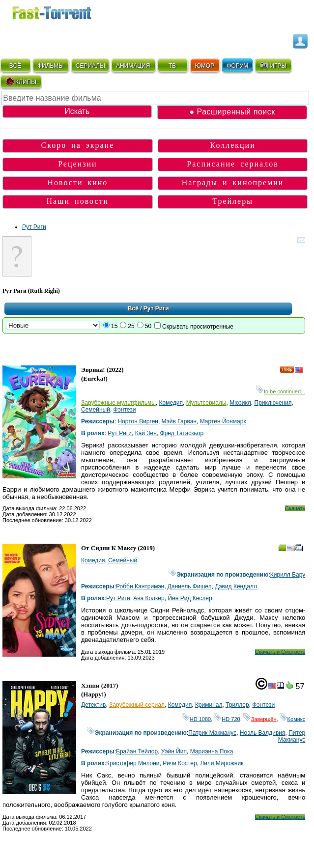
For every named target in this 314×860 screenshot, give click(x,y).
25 (131, 326)
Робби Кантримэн (140, 586)
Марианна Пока (211, 751)
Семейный (95, 409)
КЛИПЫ (20, 81)
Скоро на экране (77, 145)
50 (148, 326)
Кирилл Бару (288, 574)
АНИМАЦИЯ (133, 65)
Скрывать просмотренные (197, 326)
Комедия (171, 402)
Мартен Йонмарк (223, 421)
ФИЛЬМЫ (50, 65)
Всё (133, 308)
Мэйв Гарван (179, 421)
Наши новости (78, 201)
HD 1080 (196, 719)
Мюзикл (240, 402)
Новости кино (77, 182)
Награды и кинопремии (233, 182)
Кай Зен (146, 433)
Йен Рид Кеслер (190, 598)
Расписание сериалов (233, 164)
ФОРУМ (237, 65)
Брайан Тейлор (137, 751)
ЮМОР (204, 65)
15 (114, 326)
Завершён (260, 719)
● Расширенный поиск (232, 112)
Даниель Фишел (190, 586)
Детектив (93, 704)
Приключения (273, 402)
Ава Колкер (148, 598)
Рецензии (77, 164)
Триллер (237, 704)
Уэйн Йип (174, 751)
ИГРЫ (272, 65)
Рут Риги (34, 226)
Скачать (295, 508)
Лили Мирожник (221, 763)
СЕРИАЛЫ (90, 65)
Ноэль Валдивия (262, 732)
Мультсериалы (206, 402)
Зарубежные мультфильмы (118, 402)
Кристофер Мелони (133, 763)
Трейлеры (232, 201)
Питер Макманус (291, 736)
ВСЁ (15, 65)
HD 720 (227, 719)
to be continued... (280, 391)
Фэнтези (125, 409)
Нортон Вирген (137, 421)
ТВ (172, 65)
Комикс (293, 719)
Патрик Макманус (212, 732)
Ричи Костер (180, 763)
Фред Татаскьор (182, 433)
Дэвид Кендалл (236, 586)
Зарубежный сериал (137, 704)
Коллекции (233, 145)
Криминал (209, 704)
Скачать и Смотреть (280, 652)
